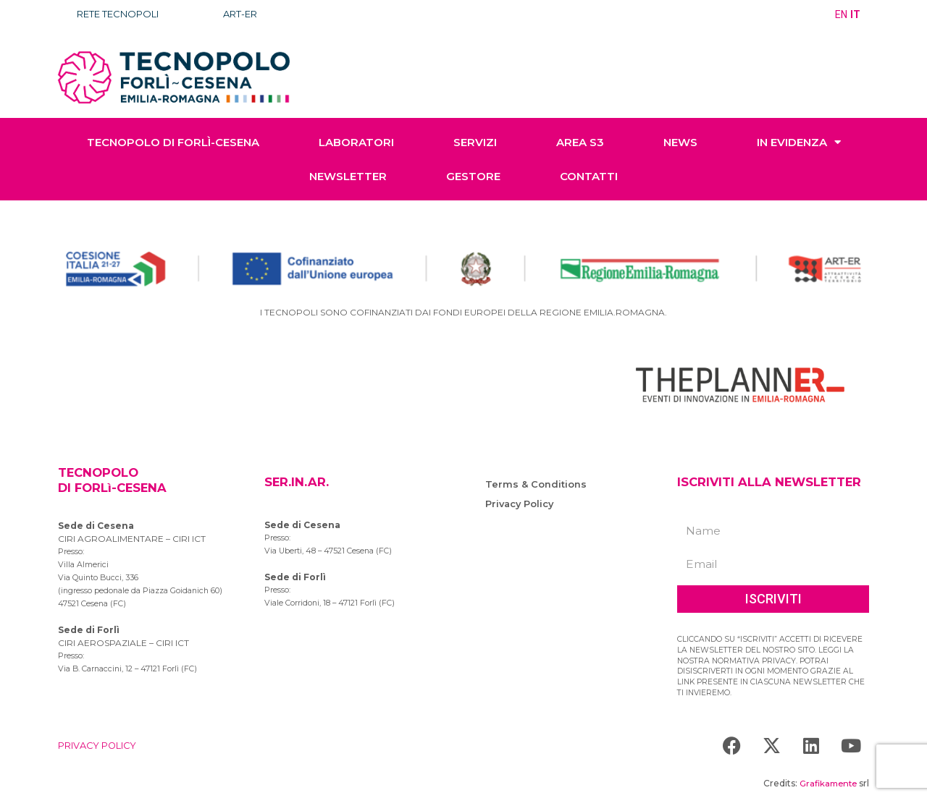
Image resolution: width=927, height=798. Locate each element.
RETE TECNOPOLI (122, 14)
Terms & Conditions (536, 484)
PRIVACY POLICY (102, 745)
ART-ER (249, 14)
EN (841, 14)
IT (856, 14)
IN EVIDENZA (799, 142)
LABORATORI (356, 142)
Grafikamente (826, 783)
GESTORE (473, 176)
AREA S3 (580, 142)
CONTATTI (589, 176)
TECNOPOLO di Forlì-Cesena (173, 142)
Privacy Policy (521, 503)
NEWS (680, 142)
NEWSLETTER (348, 176)
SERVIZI (475, 142)
